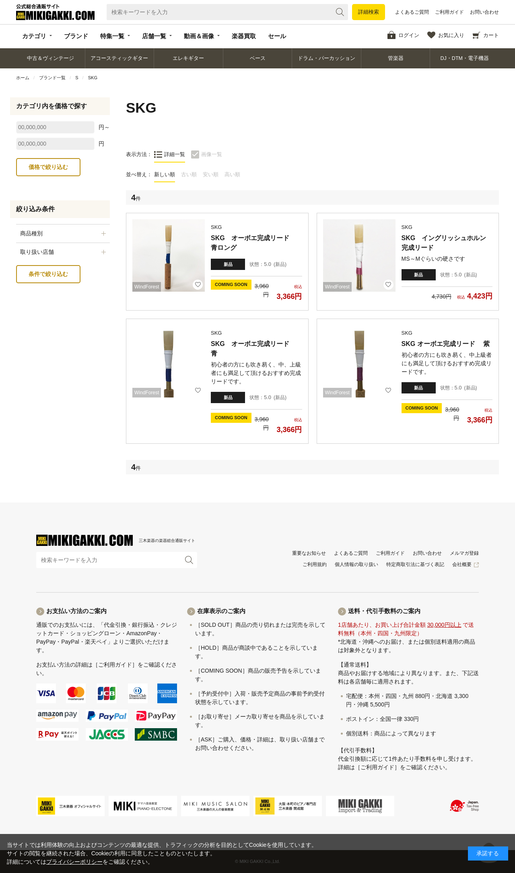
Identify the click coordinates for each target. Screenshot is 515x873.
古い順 (189, 174)
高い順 (232, 174)
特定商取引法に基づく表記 (415, 564)
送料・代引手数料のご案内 (384, 610)
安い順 (210, 174)
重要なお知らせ (309, 553)
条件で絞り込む (48, 274)
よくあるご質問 (412, 12)
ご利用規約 (315, 564)
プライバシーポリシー (74, 862)
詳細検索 (368, 12)
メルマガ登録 (464, 553)
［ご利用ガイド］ (115, 664)
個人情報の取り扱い (356, 564)
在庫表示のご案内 (221, 610)
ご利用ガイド (449, 12)
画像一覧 (211, 154)
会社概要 (462, 564)
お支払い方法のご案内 (76, 610)
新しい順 (164, 174)
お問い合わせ (484, 12)
